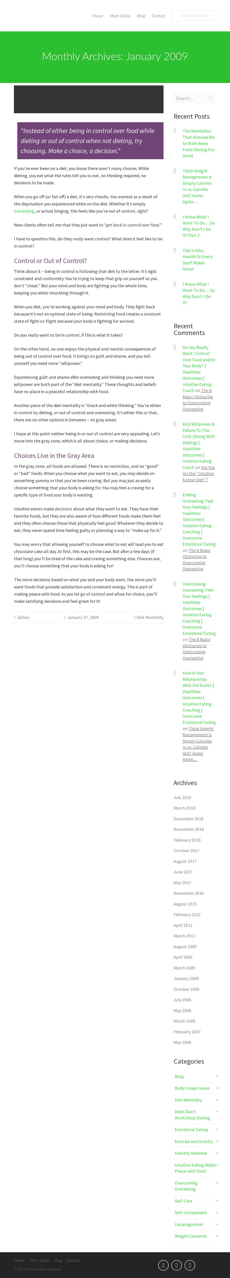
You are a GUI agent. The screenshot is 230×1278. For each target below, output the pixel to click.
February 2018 (187, 840)
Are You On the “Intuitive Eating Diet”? (199, 473)
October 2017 (186, 850)
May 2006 (182, 1042)
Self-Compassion (191, 1212)
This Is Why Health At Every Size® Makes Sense (197, 260)
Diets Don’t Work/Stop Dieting (192, 1115)
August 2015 (185, 904)
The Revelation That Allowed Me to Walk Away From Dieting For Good (199, 143)
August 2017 (185, 861)
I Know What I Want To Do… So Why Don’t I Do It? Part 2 (199, 226)
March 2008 (184, 1021)
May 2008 (182, 1010)
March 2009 (184, 968)
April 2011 (183, 925)
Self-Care (183, 1201)
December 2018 (188, 818)
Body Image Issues (192, 1088)
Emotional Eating (191, 1129)
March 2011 (184, 935)
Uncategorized (189, 1224)
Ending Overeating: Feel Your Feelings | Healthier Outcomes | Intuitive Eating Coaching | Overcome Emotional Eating (199, 519)
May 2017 (182, 882)
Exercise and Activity (194, 1141)
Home (98, 15)
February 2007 (187, 1031)
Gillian (23, 617)
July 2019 (182, 797)
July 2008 (182, 999)
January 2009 (186, 978)
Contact (159, 15)
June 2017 (183, 872)
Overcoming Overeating (186, 1186)
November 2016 (189, 893)
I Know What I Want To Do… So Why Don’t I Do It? (199, 293)
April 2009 (183, 957)
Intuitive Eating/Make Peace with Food (195, 1168)
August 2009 (185, 946)
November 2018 (189, 829)
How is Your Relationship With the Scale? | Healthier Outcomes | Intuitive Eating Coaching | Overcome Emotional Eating (199, 697)
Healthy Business (191, 1153)
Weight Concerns (191, 1236)
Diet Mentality (150, 617)
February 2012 (187, 914)
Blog (141, 15)
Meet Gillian (120, 15)
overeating (24, 211)
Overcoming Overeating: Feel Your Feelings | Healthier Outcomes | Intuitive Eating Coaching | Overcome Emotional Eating (199, 608)
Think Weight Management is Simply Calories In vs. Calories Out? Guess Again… (197, 186)
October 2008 (186, 989)
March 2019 (184, 808)
